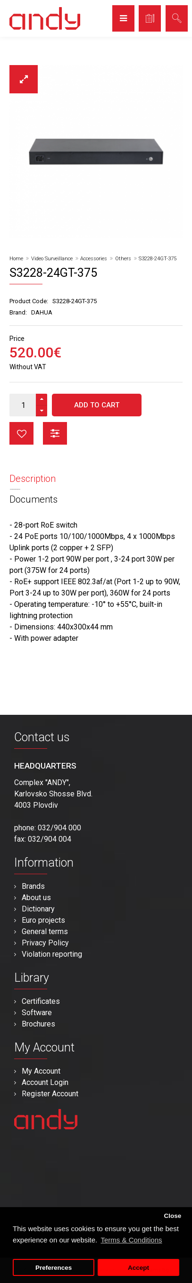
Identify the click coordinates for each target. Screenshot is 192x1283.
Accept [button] (138, 1267)
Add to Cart (96, 405)
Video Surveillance (52, 259)
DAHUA (41, 312)
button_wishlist (21, 433)
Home (16, 259)
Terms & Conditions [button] (131, 1240)
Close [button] (172, 1215)
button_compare (55, 433)
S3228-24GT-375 (157, 259)
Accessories (93, 259)
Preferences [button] (53, 1267)
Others (123, 259)
